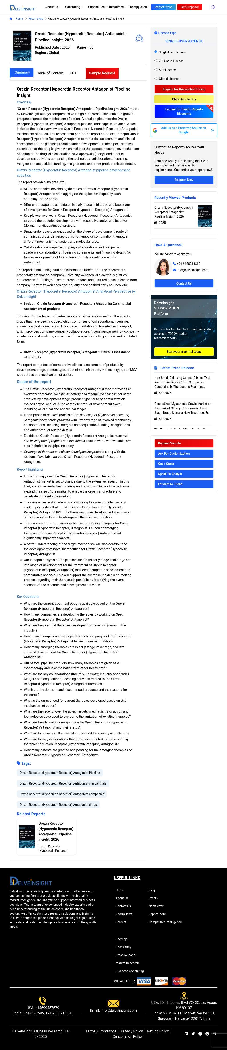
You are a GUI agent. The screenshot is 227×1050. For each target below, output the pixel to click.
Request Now (184, 180)
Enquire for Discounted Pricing (184, 89)
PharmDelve (126, 914)
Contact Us (184, 283)
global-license (169, 79)
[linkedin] (186, 1034)
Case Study (125, 947)
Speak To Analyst (170, 474)
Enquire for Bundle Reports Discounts (184, 111)
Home (19, 18)
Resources (117, 7)
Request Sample (169, 443)
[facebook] (200, 1034)
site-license (167, 70)
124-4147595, (33, 1013)
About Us (53, 7)
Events (155, 898)
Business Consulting (132, 971)
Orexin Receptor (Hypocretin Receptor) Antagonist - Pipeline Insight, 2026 (173, 212)
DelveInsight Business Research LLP (41, 1031)
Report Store (159, 914)
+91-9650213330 (188, 263)
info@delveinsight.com (193, 270)
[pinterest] (207, 1034)
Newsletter (158, 906)
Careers (123, 922)
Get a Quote (166, 464)
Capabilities (97, 7)
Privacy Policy (132, 1031)
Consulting (74, 7)
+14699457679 (46, 1008)
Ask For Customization (174, 453)
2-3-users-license (171, 61)
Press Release (127, 955)
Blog (154, 890)
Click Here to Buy (184, 99)
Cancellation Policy (128, 1036)
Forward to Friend (170, 484)
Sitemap (123, 939)
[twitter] (193, 1034)
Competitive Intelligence (167, 922)
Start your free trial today (184, 351)
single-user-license (172, 52)
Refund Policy (158, 1031)
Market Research (129, 963)
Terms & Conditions (101, 1031)
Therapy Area (138, 7)
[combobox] (213, 7)
